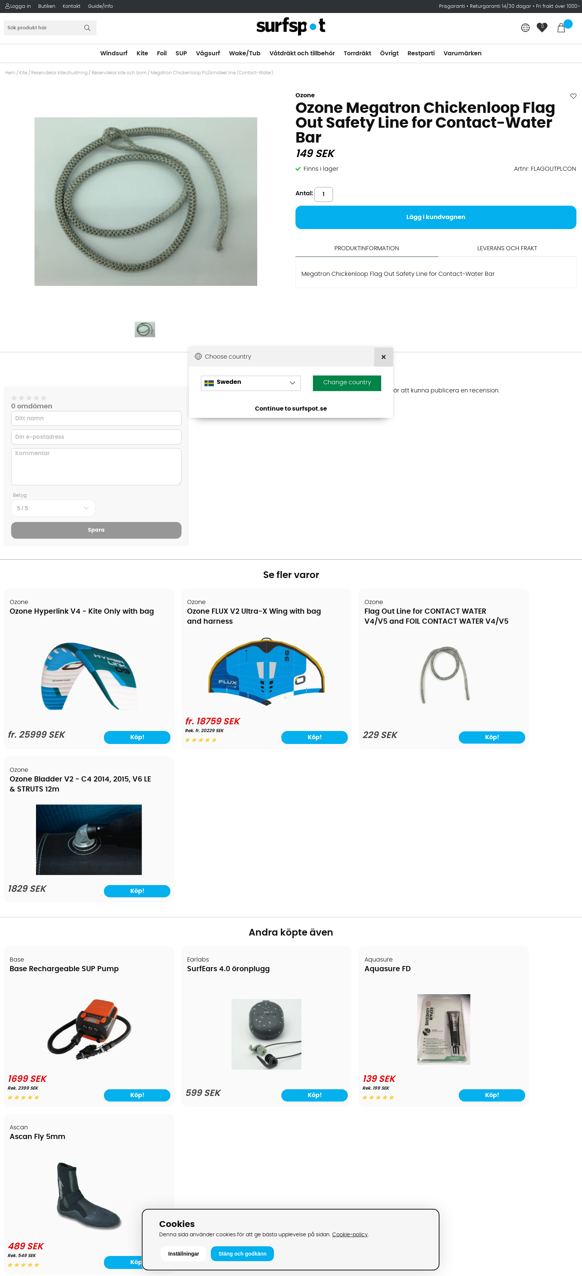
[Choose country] (251, 383)
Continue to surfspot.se (291, 409)
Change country (347, 383)
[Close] (383, 357)
